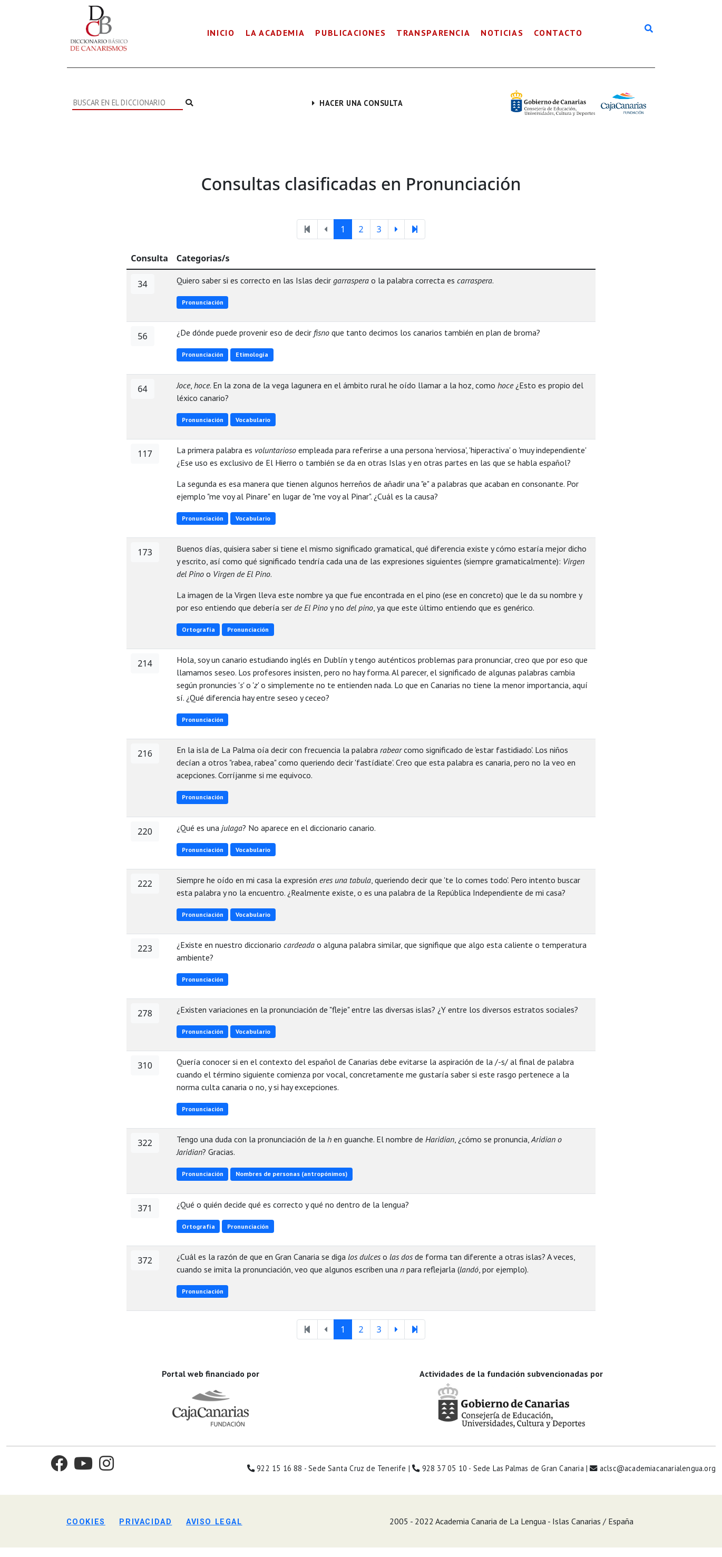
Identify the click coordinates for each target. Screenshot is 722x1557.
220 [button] (145, 831)
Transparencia (433, 32)
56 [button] (142, 336)
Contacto (558, 32)
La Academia (275, 32)
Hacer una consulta (357, 103)
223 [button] (145, 948)
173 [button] (145, 552)
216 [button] (145, 753)
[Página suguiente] (396, 229)
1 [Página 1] (342, 229)
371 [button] (145, 1208)
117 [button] (145, 453)
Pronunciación (202, 302)
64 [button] (142, 389)
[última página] (414, 229)
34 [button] (142, 284)
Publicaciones (350, 32)
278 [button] (145, 1013)
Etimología (252, 354)
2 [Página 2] (360, 229)
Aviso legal (214, 1521)
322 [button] (145, 1143)
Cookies (85, 1521)
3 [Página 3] (379, 229)
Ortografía (198, 629)
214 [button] (145, 663)
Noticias (502, 32)
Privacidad (145, 1521)
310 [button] (145, 1065)
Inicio (221, 32)
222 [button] (145, 883)
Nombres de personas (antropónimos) (291, 1174)
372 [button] (145, 1260)
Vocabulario (253, 420)
